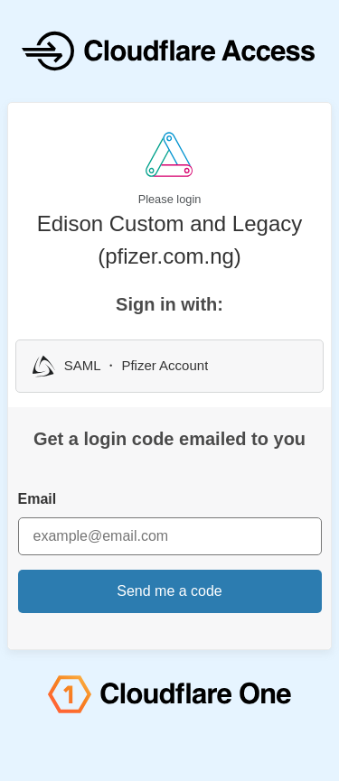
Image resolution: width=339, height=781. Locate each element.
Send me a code (169, 591)
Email (37, 499)
